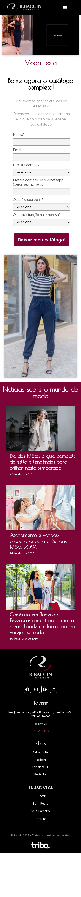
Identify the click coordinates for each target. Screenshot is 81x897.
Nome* (18, 134)
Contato (40, 819)
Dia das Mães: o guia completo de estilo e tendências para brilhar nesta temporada (43, 462)
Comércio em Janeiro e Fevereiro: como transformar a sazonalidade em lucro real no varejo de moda (42, 623)
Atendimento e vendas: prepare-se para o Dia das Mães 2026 (38, 541)
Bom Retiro (40, 803)
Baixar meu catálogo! (41, 240)
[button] (64, 7)
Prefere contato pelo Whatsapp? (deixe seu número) (39, 182)
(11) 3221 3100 (40, 731)
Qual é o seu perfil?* (28, 200)
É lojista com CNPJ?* (29, 165)
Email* (18, 150)
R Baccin (41, 796)
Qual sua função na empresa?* (37, 215)
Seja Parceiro (40, 811)
